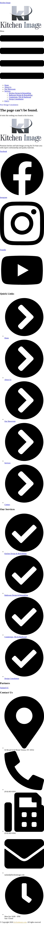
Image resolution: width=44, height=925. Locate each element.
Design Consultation (16, 99)
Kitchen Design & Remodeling (20, 93)
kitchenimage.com (20, 922)
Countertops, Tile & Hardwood (20, 97)
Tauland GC (4, 688)
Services (7, 91)
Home (6, 85)
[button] (22, 56)
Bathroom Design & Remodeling (20, 95)
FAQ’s (6, 101)
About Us (7, 87)
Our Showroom (9, 89)
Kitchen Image (5, 3)
